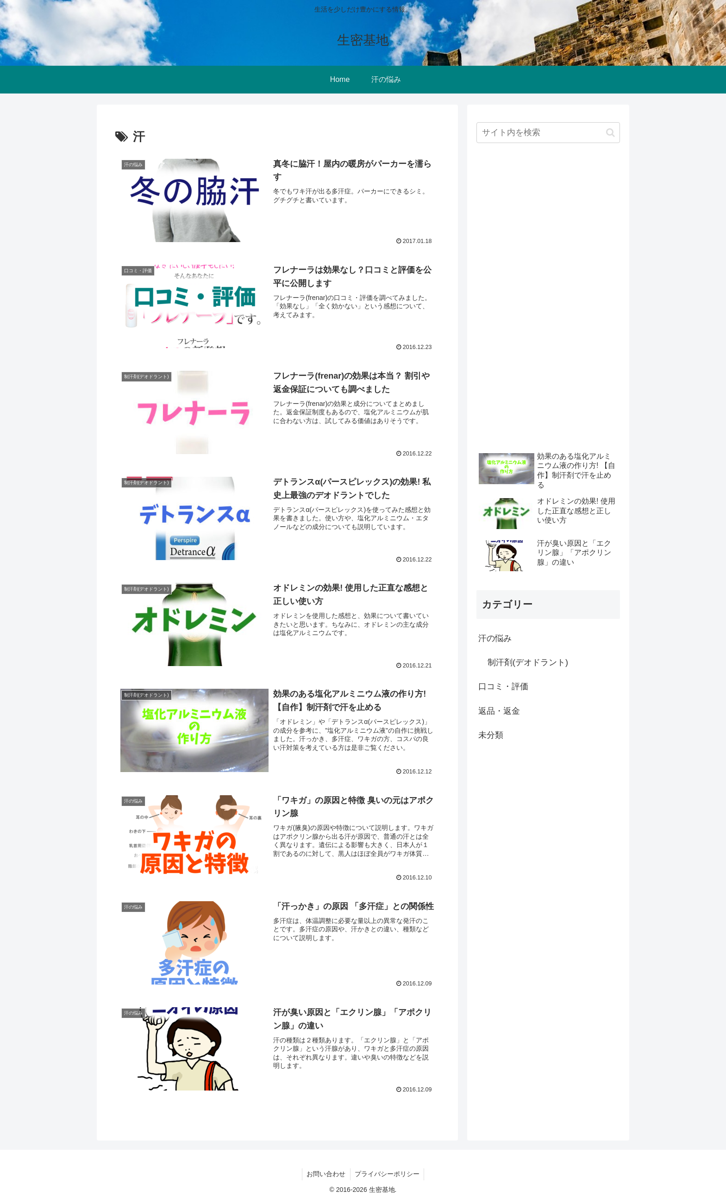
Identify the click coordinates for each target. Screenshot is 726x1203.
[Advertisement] (545, 298)
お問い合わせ (326, 1174)
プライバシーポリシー (387, 1174)
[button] (610, 132)
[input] (548, 132)
